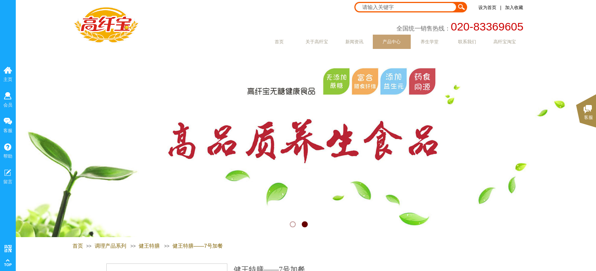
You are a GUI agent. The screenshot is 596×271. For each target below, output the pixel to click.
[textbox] (405, 7)
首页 (78, 246)
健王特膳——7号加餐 (197, 246)
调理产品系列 (110, 246)
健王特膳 (149, 246)
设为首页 (487, 7)
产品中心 (392, 41)
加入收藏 (514, 7)
